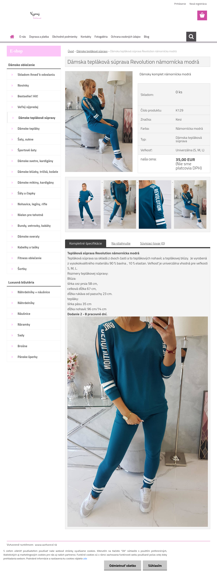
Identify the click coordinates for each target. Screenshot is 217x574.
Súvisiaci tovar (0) (152, 243)
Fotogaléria (101, 36)
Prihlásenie (180, 4)
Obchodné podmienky (64, 36)
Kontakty (86, 36)
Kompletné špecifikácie (85, 243)
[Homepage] (11, 36)
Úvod (71, 51)
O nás (22, 36)
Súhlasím (155, 565)
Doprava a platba (39, 36)
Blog (146, 36)
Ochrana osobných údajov (125, 36)
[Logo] (36, 15)
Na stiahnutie (121, 243)
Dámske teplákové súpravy (92, 51)
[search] (191, 36)
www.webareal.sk (46, 544)
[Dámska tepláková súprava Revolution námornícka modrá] (98, 73)
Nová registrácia (198, 4)
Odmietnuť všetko (122, 565)
